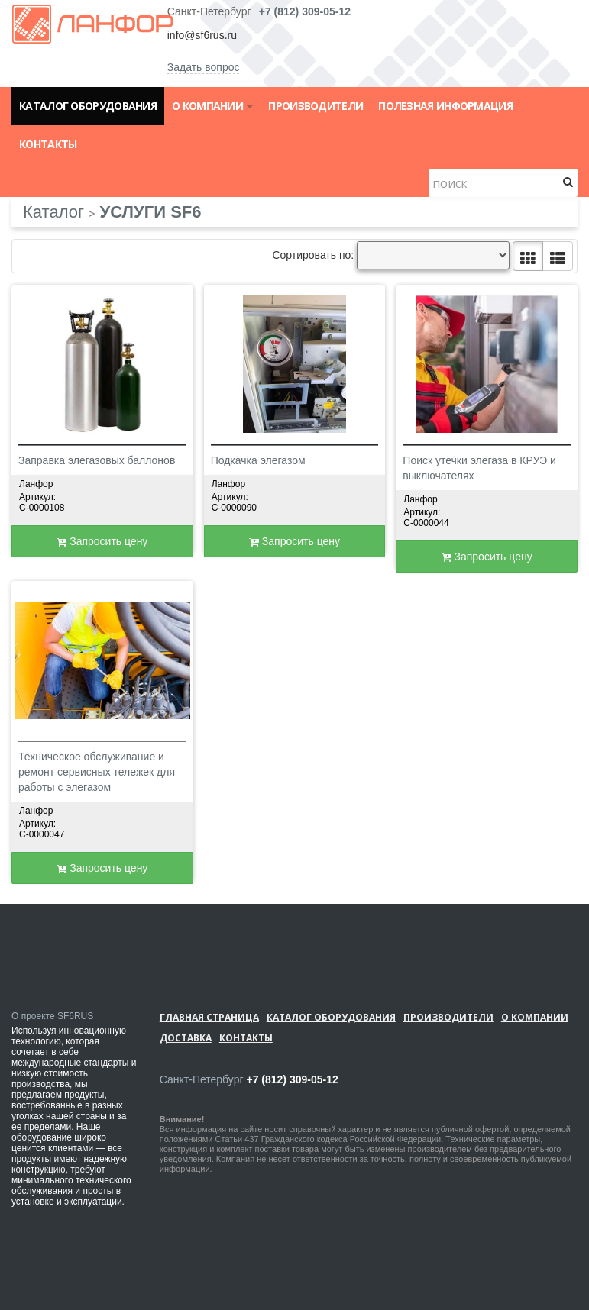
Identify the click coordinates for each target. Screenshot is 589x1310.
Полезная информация (445, 105)
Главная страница (209, 1017)
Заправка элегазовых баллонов (96, 460)
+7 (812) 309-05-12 (305, 11)
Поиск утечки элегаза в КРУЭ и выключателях (479, 468)
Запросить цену (102, 541)
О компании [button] (212, 105)
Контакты (47, 144)
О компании (534, 1017)
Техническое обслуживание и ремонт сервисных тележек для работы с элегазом (96, 771)
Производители (315, 105)
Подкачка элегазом (258, 460)
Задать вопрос (203, 67)
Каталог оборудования (88, 105)
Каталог (53, 211)
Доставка (186, 1037)
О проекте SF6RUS (52, 1016)
